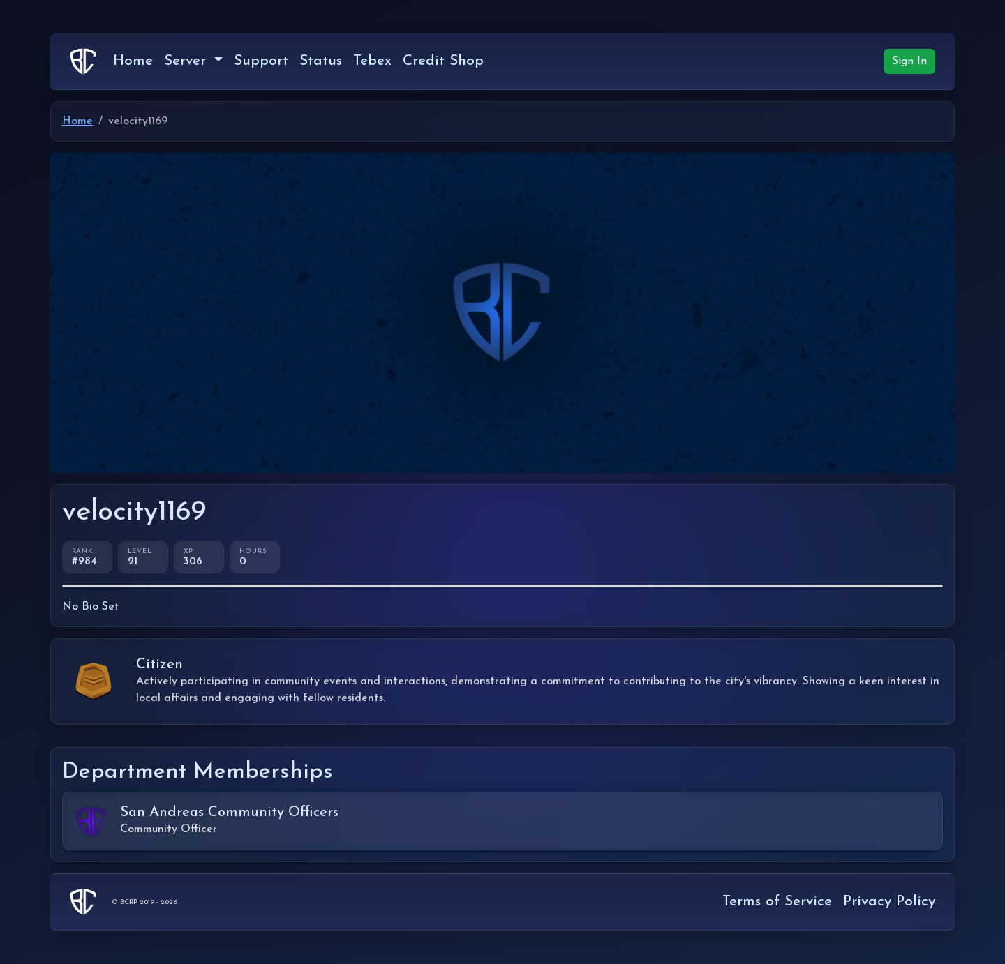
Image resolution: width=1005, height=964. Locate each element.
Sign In (909, 61)
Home (133, 61)
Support (261, 61)
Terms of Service (777, 901)
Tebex (372, 61)
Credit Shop (443, 61)
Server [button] (187, 61)
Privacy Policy (889, 901)
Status (320, 61)
